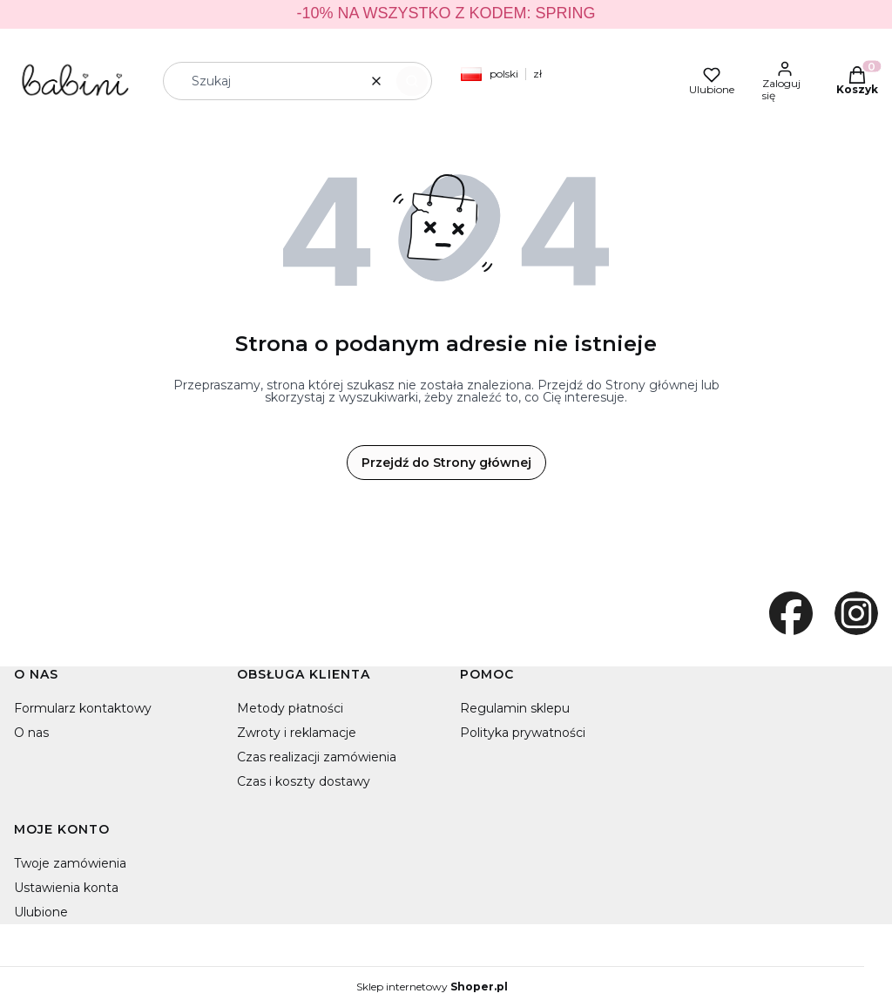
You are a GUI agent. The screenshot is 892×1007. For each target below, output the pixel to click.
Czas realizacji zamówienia (316, 757)
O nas (31, 732)
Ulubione (41, 912)
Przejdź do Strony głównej (446, 462)
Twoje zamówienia (70, 863)
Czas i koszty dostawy (303, 781)
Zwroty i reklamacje (296, 732)
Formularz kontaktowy (83, 708)
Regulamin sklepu (515, 708)
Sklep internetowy (432, 987)
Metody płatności (290, 708)
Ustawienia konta (66, 887)
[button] (412, 81)
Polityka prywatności (522, 732)
